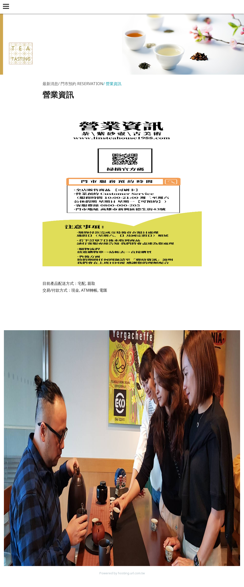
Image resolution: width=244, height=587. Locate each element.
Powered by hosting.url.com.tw (122, 573)
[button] (7, 7)
